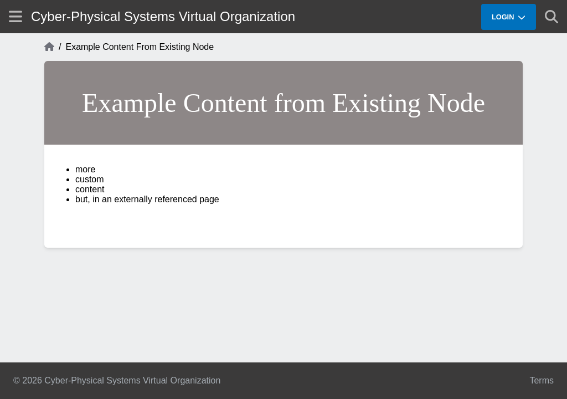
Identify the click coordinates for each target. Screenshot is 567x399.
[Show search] (551, 16)
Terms (541, 380)
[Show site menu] (15, 16)
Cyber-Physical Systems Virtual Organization (163, 16)
